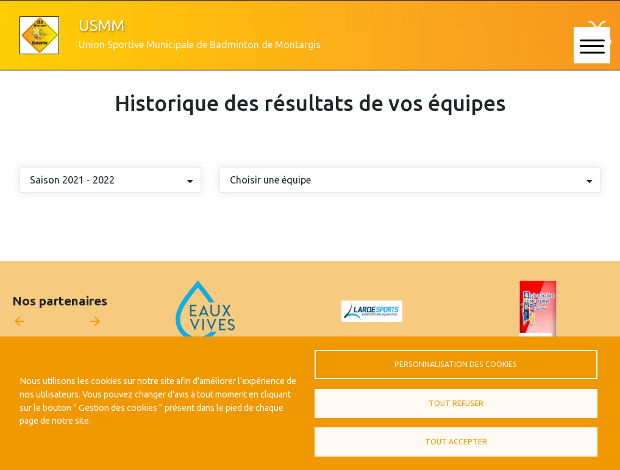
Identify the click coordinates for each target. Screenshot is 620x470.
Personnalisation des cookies (455, 364)
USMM (101, 25)
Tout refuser (456, 403)
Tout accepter (456, 442)
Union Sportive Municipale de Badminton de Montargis (200, 44)
